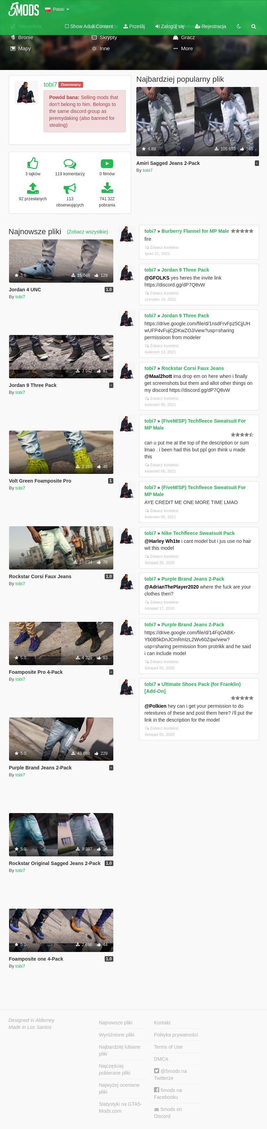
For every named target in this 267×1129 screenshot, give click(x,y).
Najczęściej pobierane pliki (114, 1069)
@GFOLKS (157, 278)
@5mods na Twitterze (170, 1074)
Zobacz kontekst (161, 247)
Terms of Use (168, 1047)
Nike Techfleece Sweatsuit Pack (198, 533)
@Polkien (156, 706)
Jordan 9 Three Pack (185, 270)
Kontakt (162, 1022)
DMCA (161, 1059)
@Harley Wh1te (162, 541)
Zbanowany (71, 84)
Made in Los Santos (30, 1027)
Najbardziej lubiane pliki (119, 1050)
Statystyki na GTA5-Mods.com (120, 1107)
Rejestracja (210, 26)
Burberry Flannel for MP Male (195, 231)
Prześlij (134, 26)
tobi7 (50, 84)
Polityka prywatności (176, 1035)
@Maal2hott (158, 376)
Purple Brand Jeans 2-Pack (193, 579)
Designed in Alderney (32, 1020)
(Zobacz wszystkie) (87, 232)
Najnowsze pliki (115, 1022)
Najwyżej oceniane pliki (119, 1088)
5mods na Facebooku (168, 1093)
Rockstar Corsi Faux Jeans (193, 368)
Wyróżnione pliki (117, 1035)
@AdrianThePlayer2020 (172, 587)
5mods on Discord (168, 1112)
